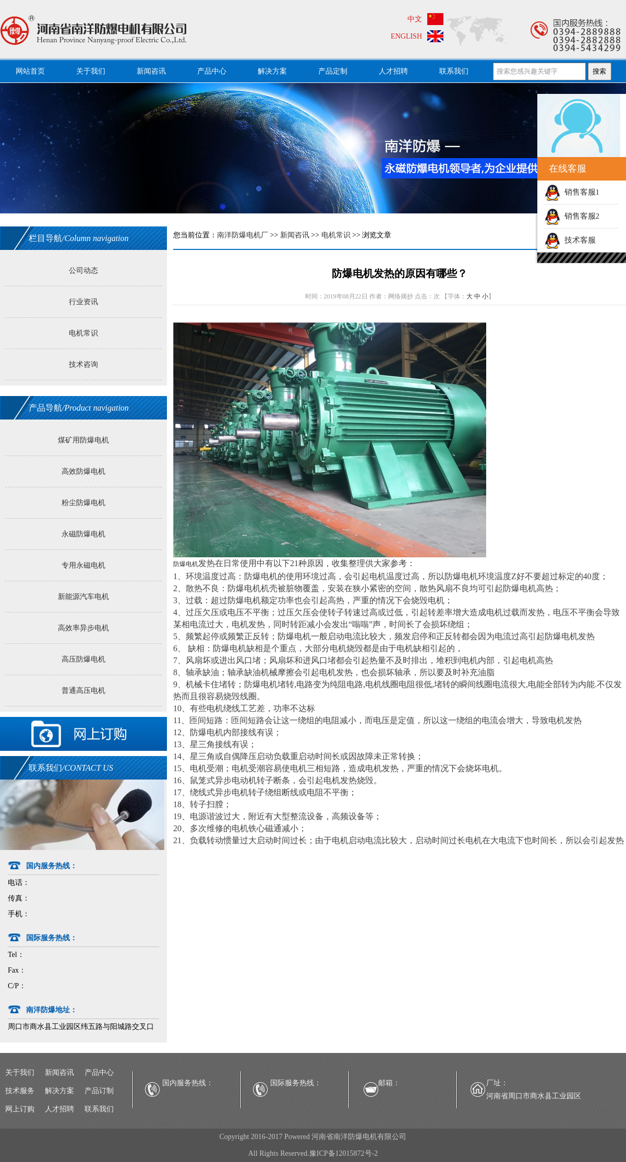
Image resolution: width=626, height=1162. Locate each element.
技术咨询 (83, 364)
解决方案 (272, 71)
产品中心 (211, 71)
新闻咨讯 (151, 71)
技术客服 (570, 240)
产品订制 (99, 1091)
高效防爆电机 (83, 471)
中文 (414, 19)
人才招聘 (393, 71)
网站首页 (30, 71)
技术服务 (19, 1091)
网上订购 (19, 1109)
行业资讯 (83, 302)
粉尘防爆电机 (83, 503)
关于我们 (90, 71)
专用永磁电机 (83, 565)
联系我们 (453, 71)
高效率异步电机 (83, 628)
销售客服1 (572, 192)
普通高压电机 (83, 690)
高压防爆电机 (83, 659)
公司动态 (83, 270)
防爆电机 (185, 564)
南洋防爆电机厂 (242, 235)
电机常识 (83, 333)
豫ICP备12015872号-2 (343, 1153)
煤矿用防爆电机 (83, 440)
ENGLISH (406, 36)
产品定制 (332, 71)
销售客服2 (572, 216)
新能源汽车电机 (83, 597)
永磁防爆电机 (83, 534)
